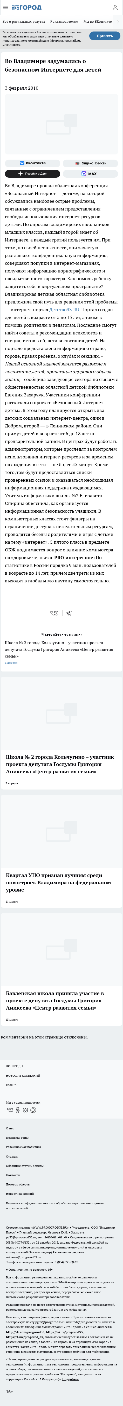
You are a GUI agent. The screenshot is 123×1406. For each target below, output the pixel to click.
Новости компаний (20, 1194)
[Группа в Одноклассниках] (18, 1110)
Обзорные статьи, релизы (25, 1166)
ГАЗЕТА (11, 1085)
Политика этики (17, 1137)
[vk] (54, 613)
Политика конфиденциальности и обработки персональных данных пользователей (55, 1205)
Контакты (13, 1175)
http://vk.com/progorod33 (25, 1332)
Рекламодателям (64, 21)
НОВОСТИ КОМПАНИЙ (23, 1075)
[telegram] (70, 613)
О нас (10, 1128)
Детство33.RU (64, 310)
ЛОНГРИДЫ (14, 1066)
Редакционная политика (23, 1147)
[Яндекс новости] (90, 163)
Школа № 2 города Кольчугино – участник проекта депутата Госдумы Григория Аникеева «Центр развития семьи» (61, 653)
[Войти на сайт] (115, 7)
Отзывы (12, 1156)
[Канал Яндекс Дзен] (32, 174)
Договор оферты (18, 1184)
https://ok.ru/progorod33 (64, 1332)
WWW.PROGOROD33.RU (50, 1227)
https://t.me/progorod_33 (24, 1337)
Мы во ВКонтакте (98, 21)
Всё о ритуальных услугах (24, 21)
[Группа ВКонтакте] (32, 163)
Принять (105, 36)
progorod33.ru (50, 1309)
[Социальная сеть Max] (90, 174)
